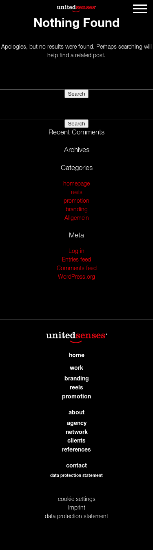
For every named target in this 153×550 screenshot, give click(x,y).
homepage (76, 184)
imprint (76, 508)
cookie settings (76, 499)
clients (76, 441)
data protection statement (76, 476)
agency (76, 423)
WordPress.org (76, 277)
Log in (76, 251)
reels (76, 192)
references (76, 450)
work (76, 368)
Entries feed (76, 260)
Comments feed (77, 268)
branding (77, 209)
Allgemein (76, 218)
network (77, 432)
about (76, 413)
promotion (76, 201)
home (76, 355)
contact (76, 466)
